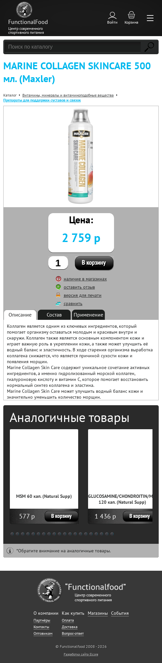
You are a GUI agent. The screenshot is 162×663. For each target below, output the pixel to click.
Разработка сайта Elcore (81, 654)
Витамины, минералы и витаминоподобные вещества (68, 95)
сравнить (73, 303)
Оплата (68, 620)
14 (80, 534)
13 (75, 534)
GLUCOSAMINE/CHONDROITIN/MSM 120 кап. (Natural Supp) (123, 499)
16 (91, 534)
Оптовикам (43, 633)
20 (112, 534)
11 (64, 534)
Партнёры (42, 620)
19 (106, 534)
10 (59, 534)
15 (85, 534)
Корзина (131, 22)
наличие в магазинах (85, 279)
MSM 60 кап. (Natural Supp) (44, 496)
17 (96, 534)
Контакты (41, 626)
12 (70, 534)
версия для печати (83, 295)
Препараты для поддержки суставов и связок (42, 100)
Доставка (70, 626)
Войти (112, 22)
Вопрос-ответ (73, 633)
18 (101, 534)
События (120, 613)
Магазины (98, 613)
